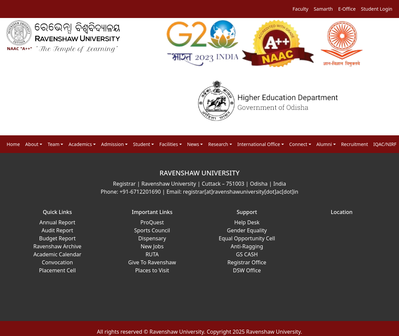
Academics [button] (80, 144)
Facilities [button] (168, 144)
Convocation (57, 262)
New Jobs (152, 246)
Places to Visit (152, 270)
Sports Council (152, 230)
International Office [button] (258, 144)
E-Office (347, 9)
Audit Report (57, 230)
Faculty (301, 9)
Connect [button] (298, 144)
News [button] (193, 144)
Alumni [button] (324, 144)
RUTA (152, 254)
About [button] (32, 144)
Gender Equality (247, 230)
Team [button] (54, 144)
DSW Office (247, 270)
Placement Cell (57, 270)
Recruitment (354, 144)
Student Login (377, 9)
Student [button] (141, 144)
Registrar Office (246, 262)
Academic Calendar (57, 254)
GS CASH (247, 254)
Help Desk (247, 222)
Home (13, 144)
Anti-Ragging (247, 246)
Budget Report (57, 238)
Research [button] (218, 144)
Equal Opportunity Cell (247, 238)
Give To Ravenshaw (152, 262)
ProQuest (152, 222)
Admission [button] (112, 144)
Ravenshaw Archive (57, 246)
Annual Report (57, 222)
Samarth (323, 9)
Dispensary (152, 238)
